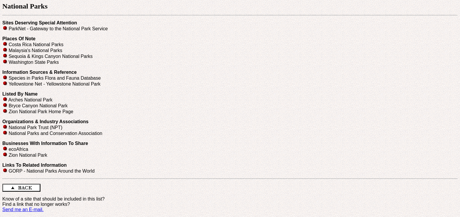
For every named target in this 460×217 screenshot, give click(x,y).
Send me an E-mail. (23, 209)
